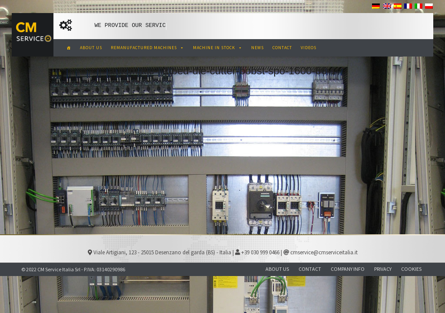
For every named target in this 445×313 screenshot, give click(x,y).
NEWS (257, 47)
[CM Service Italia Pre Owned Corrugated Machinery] (69, 48)
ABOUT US (91, 47)
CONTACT (282, 47)
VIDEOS (308, 47)
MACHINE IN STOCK (217, 47)
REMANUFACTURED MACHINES (147, 47)
